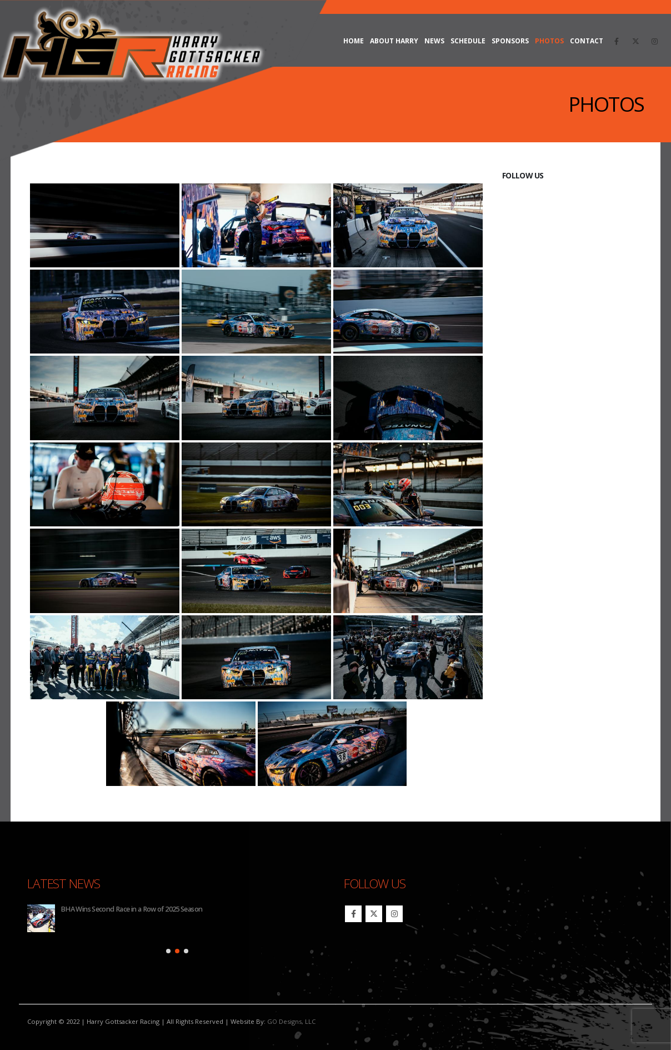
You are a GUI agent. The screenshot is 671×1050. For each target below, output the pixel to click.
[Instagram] (654, 41)
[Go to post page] (41, 918)
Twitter (373, 913)
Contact (586, 41)
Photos (549, 41)
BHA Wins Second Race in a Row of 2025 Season (131, 909)
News (434, 41)
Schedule (467, 41)
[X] (635, 41)
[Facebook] (616, 41)
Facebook (353, 913)
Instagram (394, 913)
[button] (168, 951)
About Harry (394, 41)
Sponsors (510, 41)
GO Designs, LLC (291, 1021)
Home (353, 41)
